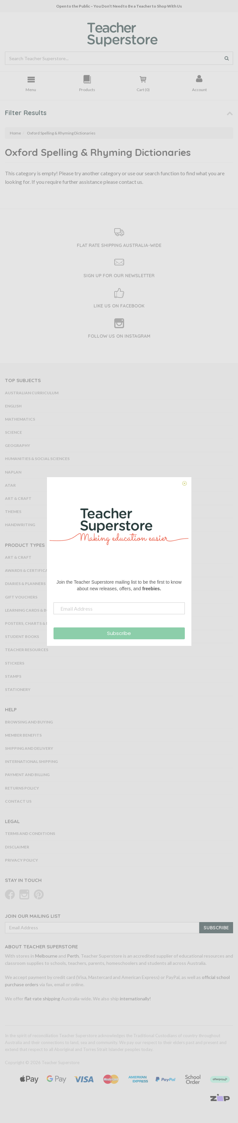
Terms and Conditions (30, 833)
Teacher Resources (26, 649)
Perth (73, 956)
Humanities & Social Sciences (37, 458)
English (13, 405)
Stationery (18, 689)
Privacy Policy (21, 860)
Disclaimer (17, 846)
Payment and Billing (27, 774)
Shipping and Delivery (29, 748)
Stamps (13, 676)
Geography (17, 445)
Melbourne (46, 956)
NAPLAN (13, 472)
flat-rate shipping (42, 998)
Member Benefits (23, 735)
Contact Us (18, 801)
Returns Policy (22, 788)
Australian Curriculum (31, 392)
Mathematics (20, 419)
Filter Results (26, 113)
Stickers (14, 663)
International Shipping (31, 761)
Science (13, 432)
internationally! (135, 998)
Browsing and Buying (29, 722)
